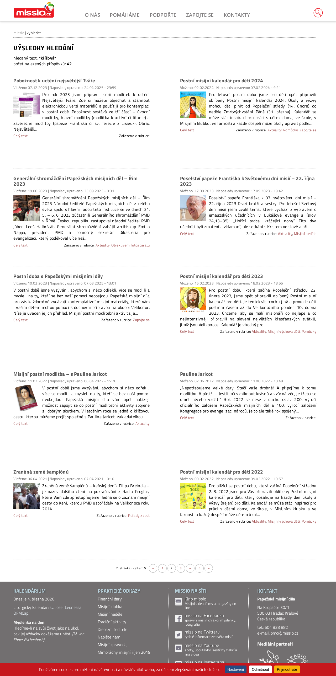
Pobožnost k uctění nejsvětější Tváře (54, 80)
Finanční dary (110, 599)
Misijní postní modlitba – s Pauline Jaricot (60, 374)
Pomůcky (290, 130)
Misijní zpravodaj (113, 644)
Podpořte (163, 14)
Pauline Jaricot (196, 374)
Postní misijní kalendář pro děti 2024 (221, 80)
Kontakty (237, 14)
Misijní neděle (305, 234)
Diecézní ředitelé (112, 629)
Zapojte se (200, 14)
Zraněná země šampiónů (41, 471)
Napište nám (109, 637)
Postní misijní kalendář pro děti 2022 (221, 471)
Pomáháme (125, 14)
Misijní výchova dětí (284, 331)
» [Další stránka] (208, 568)
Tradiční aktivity (112, 622)
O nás (92, 14)
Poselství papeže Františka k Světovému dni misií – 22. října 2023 (247, 180)
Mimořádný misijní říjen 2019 (124, 652)
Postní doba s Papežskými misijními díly (58, 276)
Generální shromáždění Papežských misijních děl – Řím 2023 (75, 180)
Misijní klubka (110, 606)
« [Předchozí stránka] (153, 568)
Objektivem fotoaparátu (130, 245)
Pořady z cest (139, 515)
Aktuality (274, 130)
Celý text (187, 130)
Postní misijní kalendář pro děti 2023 (221, 276)
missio (18, 32)
